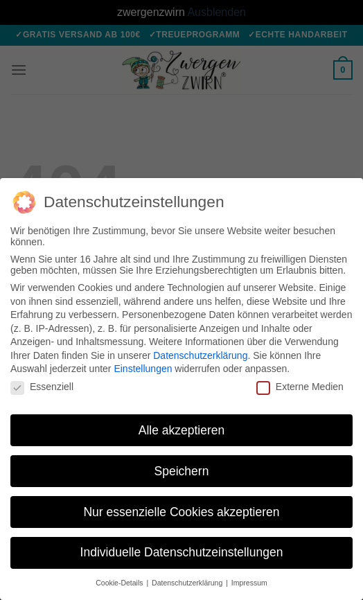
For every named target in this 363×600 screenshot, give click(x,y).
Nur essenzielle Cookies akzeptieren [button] (181, 512)
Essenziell (41, 386)
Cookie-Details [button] (120, 583)
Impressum (249, 583)
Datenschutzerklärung (200, 355)
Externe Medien (300, 386)
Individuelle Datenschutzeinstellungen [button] (181, 552)
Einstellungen (143, 368)
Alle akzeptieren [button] (182, 430)
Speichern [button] (181, 471)
